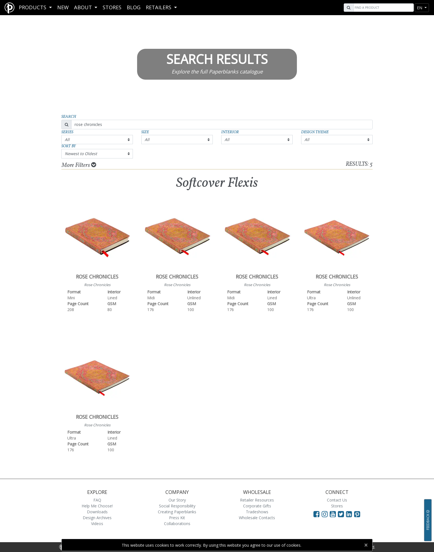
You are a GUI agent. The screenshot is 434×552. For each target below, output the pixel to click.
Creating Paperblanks (177, 511)
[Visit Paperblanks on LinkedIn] (350, 514)
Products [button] (33, 7)
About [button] (83, 7)
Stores (112, 7)
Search (68, 116)
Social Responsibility (177, 506)
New (63, 7)
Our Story (177, 500)
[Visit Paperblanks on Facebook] (316, 514)
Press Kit (177, 517)
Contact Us (337, 500)
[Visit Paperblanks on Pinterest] (357, 514)
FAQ (97, 500)
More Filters (79, 165)
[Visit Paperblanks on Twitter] (342, 514)
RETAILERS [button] (159, 7)
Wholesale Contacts (257, 517)
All (67, 139)
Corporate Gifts (257, 506)
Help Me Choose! (97, 506)
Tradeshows (257, 511)
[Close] (365, 545)
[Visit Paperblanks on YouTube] (334, 514)
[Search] (383, 7)
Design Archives (97, 517)
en (420, 7)
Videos (97, 523)
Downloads (97, 511)
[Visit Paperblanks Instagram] (325, 514)
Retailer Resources (257, 500)
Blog (133, 7)
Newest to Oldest (81, 153)
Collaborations (177, 523)
